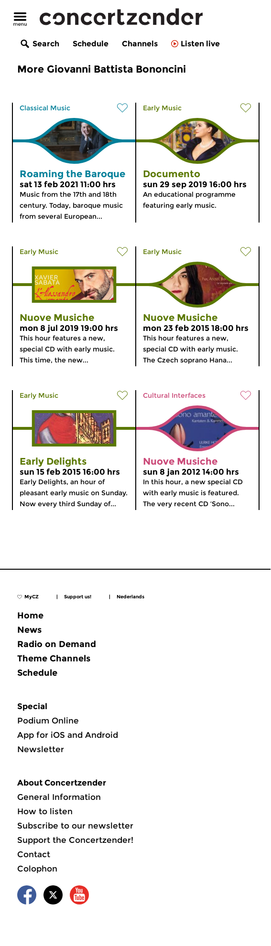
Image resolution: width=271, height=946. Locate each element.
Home (30, 615)
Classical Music (45, 108)
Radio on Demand (56, 644)
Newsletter (40, 749)
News (29, 630)
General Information (59, 797)
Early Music (162, 108)
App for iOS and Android (67, 735)
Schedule (90, 43)
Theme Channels (53, 658)
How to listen (45, 811)
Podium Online (48, 720)
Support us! (77, 597)
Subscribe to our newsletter (75, 825)
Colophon (37, 868)
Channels (140, 43)
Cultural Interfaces (174, 395)
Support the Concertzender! (75, 840)
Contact (33, 854)
